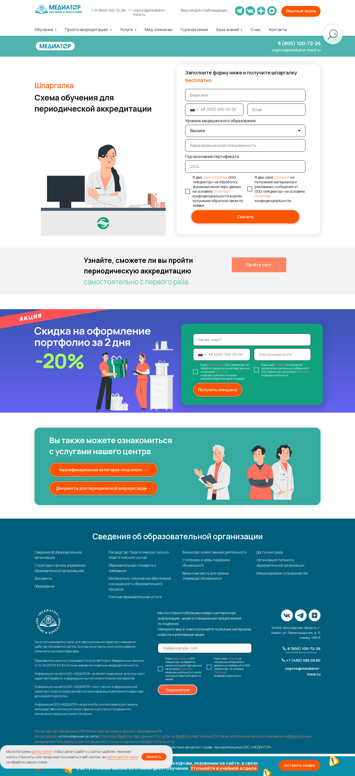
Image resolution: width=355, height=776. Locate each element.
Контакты (278, 29)
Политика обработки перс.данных (126, 736)
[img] (59, 9)
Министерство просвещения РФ (59, 731)
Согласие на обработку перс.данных (183, 736)
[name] (245, 95)
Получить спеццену (217, 389)
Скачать (245, 216)
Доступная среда (269, 552)
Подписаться (178, 690)
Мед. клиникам (158, 29)
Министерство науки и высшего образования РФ (124, 731)
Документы (43, 578)
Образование (44, 586)
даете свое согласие (122, 757)
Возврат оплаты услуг (158, 741)
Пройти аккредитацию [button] (87, 29)
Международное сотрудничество (282, 573)
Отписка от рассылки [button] (122, 741)
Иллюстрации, (46, 736)
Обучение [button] (44, 29)
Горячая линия (194, 29)
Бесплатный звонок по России (301, 652)
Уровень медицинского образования (220, 120)
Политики (221, 191)
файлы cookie (41, 751)
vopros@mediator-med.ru (149, 12)
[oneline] (245, 145)
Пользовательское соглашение (79, 741)
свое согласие (215, 177)
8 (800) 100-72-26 (110, 10)
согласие (282, 177)
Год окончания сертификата (212, 156)
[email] (276, 109)
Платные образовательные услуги (134, 596)
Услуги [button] (126, 29)
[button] (177, 766)
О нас (255, 29)
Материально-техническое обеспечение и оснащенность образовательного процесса (139, 583)
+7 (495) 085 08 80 (303, 660)
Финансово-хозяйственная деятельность (214, 552)
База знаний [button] (227, 29)
